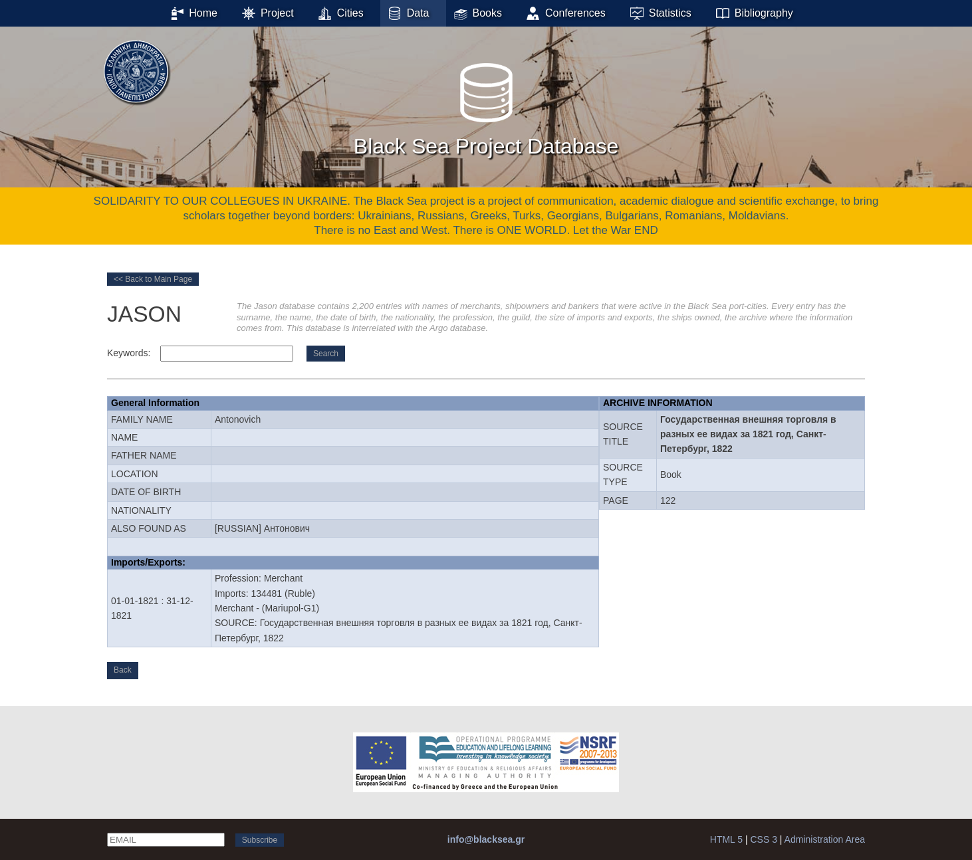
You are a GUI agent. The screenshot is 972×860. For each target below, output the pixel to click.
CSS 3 (763, 839)
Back (123, 670)
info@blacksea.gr (486, 839)
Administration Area (825, 839)
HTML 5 (726, 839)
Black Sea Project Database (486, 105)
